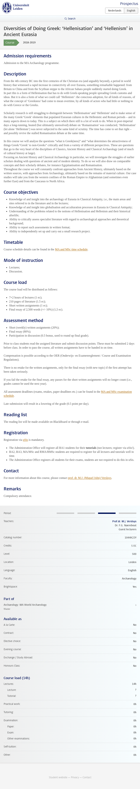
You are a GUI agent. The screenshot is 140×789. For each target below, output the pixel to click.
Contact (87, 777)
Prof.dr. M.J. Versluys (124, 521)
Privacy (75, 777)
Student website (58, 777)
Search (71, 18)
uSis (25, 439)
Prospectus (129, 3)
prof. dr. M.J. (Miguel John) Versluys (89, 477)
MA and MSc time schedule (71, 249)
